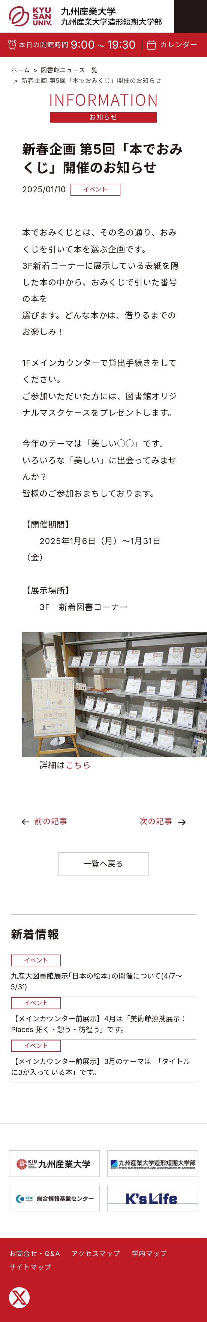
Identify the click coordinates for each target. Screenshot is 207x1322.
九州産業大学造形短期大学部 (153, 1221)
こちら (78, 765)
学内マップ (149, 1311)
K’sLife (153, 1255)
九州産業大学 (54, 1221)
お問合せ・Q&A (34, 1311)
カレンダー (179, 44)
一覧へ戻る (103, 863)
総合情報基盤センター (54, 1255)
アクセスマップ (95, 1311)
